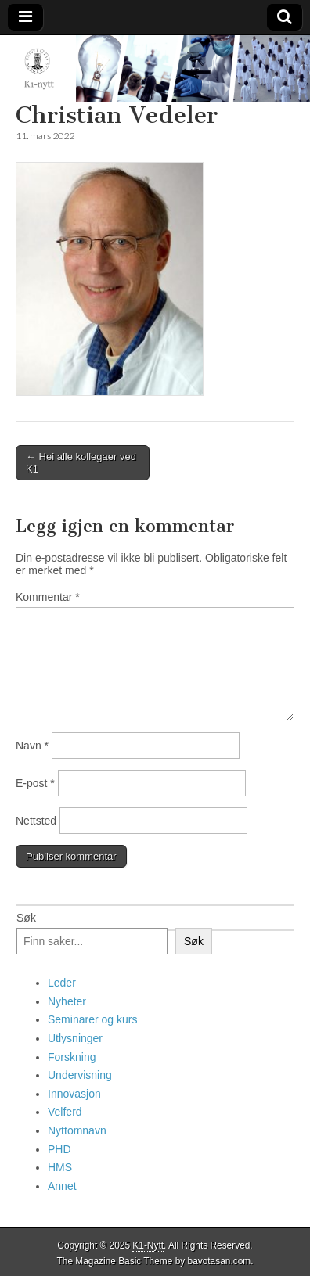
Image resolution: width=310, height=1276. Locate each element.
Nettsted (36, 820)
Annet (62, 1186)
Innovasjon (74, 1093)
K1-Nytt (148, 1245)
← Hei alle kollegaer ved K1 (81, 463)
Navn (32, 745)
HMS (60, 1167)
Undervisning (80, 1075)
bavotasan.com (219, 1261)
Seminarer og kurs (92, 1019)
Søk (26, 917)
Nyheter (67, 1001)
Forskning (72, 1057)
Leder (62, 982)
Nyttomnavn (77, 1130)
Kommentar (48, 597)
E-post (35, 783)
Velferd (65, 1111)
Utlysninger (75, 1038)
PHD (59, 1149)
